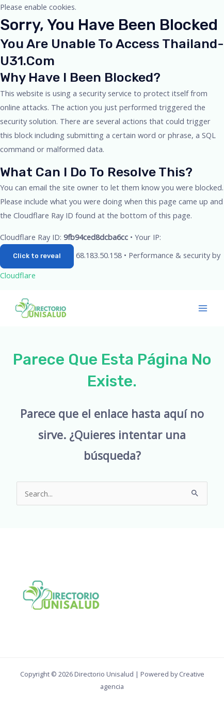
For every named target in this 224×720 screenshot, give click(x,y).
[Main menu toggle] (203, 308)
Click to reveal (37, 256)
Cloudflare (18, 275)
